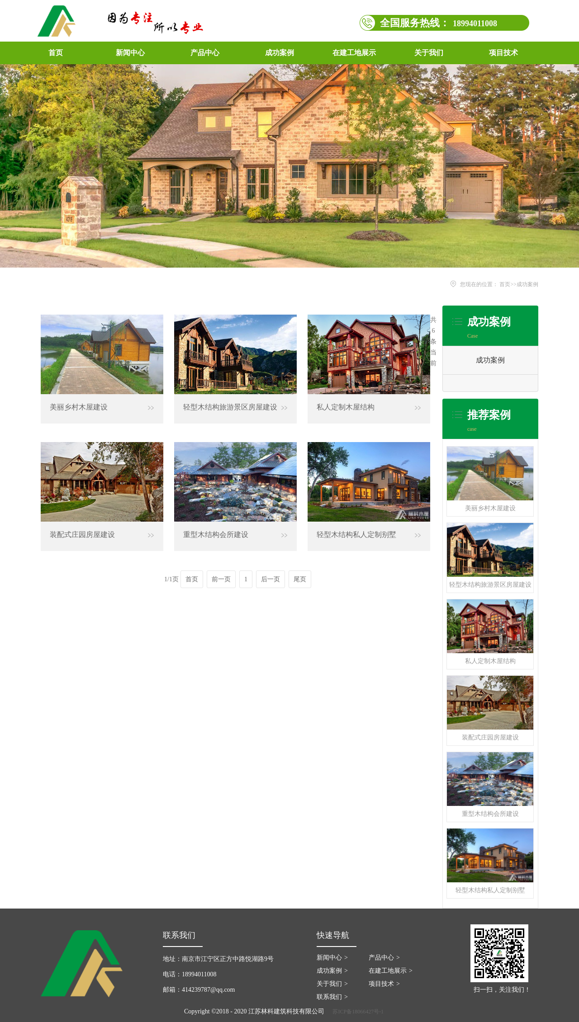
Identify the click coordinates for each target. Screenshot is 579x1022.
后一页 (270, 579)
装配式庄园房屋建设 (490, 737)
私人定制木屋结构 (490, 661)
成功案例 (527, 284)
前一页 (221, 579)
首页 (55, 53)
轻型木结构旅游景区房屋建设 (490, 584)
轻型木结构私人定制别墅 (490, 890)
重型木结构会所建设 (490, 813)
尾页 (300, 579)
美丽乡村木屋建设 (490, 508)
